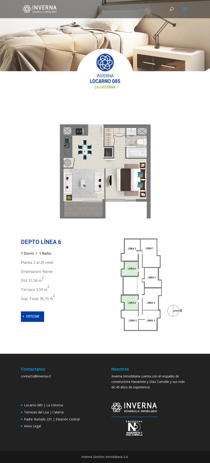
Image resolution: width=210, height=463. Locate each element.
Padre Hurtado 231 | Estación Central (52, 419)
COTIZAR (32, 316)
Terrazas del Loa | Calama (44, 412)
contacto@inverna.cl (36, 376)
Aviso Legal (32, 426)
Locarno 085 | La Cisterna (43, 405)
